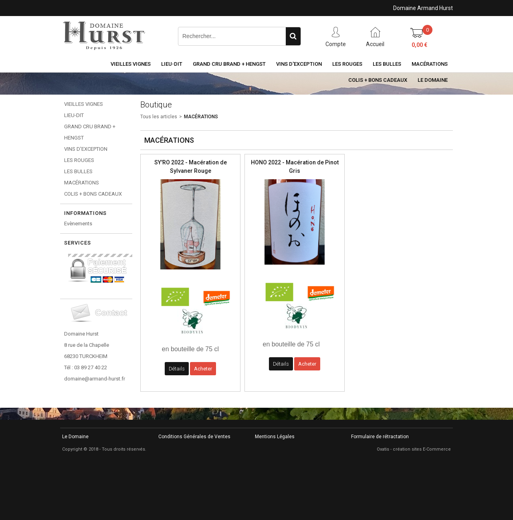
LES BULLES (387, 64)
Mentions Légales (275, 436)
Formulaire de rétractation (380, 436)
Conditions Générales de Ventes (194, 436)
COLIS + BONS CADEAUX (377, 80)
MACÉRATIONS (430, 64)
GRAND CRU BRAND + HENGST (229, 64)
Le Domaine (433, 80)
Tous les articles (158, 116)
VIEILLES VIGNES (131, 64)
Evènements (78, 224)
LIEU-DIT (171, 64)
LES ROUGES (347, 64)
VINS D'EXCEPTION (299, 64)
